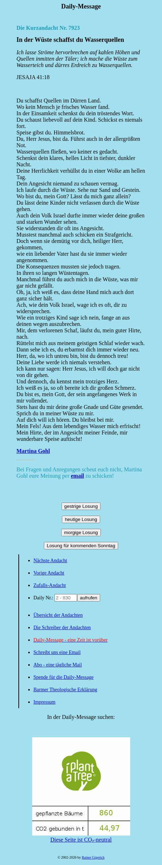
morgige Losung (81, 532)
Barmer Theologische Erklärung (65, 689)
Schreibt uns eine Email (57, 652)
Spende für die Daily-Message (64, 677)
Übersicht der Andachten (58, 615)
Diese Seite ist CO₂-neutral (81, 837)
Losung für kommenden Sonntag (81, 545)
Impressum (45, 702)
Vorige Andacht (49, 573)
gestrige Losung (81, 506)
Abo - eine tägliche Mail (58, 664)
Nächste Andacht (50, 560)
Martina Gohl (33, 451)
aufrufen (88, 597)
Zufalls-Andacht (50, 585)
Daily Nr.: (44, 597)
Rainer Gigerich (93, 857)
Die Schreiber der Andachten (62, 627)
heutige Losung (81, 519)
